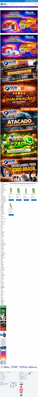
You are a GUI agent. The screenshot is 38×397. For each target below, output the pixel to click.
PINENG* (2, 263)
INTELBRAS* (2, 226)
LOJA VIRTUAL (8, 372)
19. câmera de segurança (2, 205)
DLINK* (1, 230)
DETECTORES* (2, 264)
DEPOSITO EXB (2, 210)
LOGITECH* (2, 290)
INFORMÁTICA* (2, 248)
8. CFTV (1, 193)
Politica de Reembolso (3, 376)
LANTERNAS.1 (2, 211)
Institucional (2, 372)
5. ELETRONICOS (2, 189)
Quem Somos (30, 3)
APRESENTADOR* (2, 232)
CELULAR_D (2, 217)
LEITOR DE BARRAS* (3, 257)
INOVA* (1, 250)
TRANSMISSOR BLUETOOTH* (2, 255)
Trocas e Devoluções (3, 374)
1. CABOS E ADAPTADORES (3, 184)
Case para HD (2, 183)
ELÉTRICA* (2, 281)
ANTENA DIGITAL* (2, 291)
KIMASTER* (2, 297)
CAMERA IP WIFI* (2, 231)
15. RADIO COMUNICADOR (3, 200)
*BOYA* (1, 296)
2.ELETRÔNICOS (2, 185)
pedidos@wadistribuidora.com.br (23, 379)
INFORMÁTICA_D (2, 216)
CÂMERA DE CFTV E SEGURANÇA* (3, 287)
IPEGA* (1, 237)
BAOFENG (2, 220)
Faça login (15, 3)
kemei (1, 215)
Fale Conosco (36, 3)
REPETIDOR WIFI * (3, 270)
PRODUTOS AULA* (3, 224)
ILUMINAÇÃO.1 (2, 209)
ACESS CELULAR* (2, 249)
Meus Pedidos (33, 3)
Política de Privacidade (3, 377)
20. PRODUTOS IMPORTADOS (2, 207)
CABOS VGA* (2, 276)
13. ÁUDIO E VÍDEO (3, 198)
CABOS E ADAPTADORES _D (3, 219)
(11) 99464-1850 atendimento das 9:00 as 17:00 (31, 1)
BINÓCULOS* (2, 295)
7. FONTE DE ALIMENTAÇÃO (2, 192)
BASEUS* (2, 225)
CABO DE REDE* (2, 282)
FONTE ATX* (2, 238)
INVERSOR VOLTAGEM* (3, 275)
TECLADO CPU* (2, 242)
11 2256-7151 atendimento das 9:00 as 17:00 (32, 0)
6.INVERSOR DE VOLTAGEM (3, 190)
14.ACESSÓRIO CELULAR (3, 199)
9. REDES (2, 194)
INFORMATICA (2, 304)
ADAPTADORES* (2, 236)
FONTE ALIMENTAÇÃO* (3, 254)
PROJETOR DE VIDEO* (3, 243)
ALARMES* (2, 258)
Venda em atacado (3, 380)
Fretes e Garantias (3, 378)
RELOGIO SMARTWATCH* (3, 244)
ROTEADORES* (2, 269)
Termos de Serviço (3, 379)
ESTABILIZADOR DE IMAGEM (3, 301)
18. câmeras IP (2, 204)
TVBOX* (1, 289)
